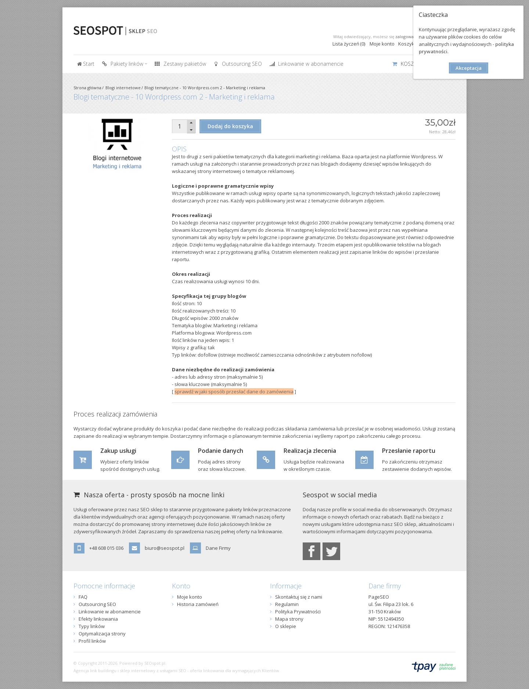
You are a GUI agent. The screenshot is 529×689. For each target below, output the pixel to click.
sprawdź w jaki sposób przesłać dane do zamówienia (234, 391)
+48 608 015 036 (106, 548)
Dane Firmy (218, 548)
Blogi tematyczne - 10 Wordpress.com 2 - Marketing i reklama (204, 87)
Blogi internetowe (123, 87)
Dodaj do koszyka (230, 126)
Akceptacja (469, 68)
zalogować (405, 36)
